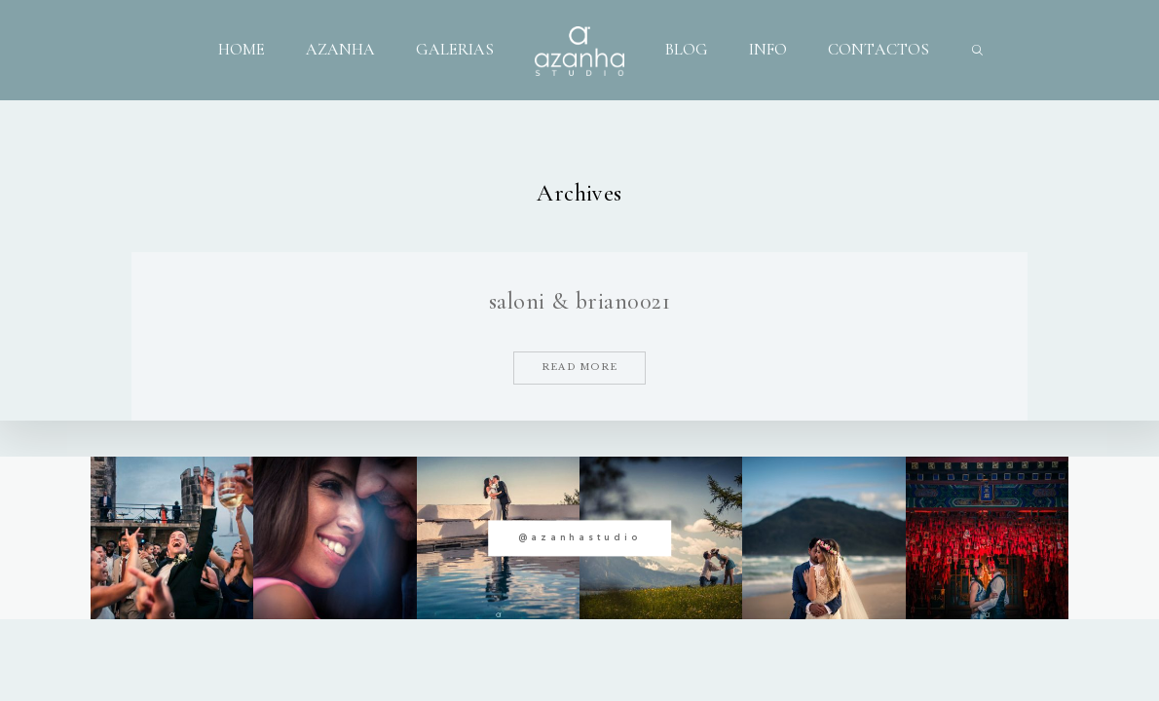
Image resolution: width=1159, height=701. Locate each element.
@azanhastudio (579, 537)
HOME (241, 49)
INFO (768, 49)
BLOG (686, 49)
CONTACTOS (878, 49)
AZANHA (340, 49)
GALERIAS (455, 49)
